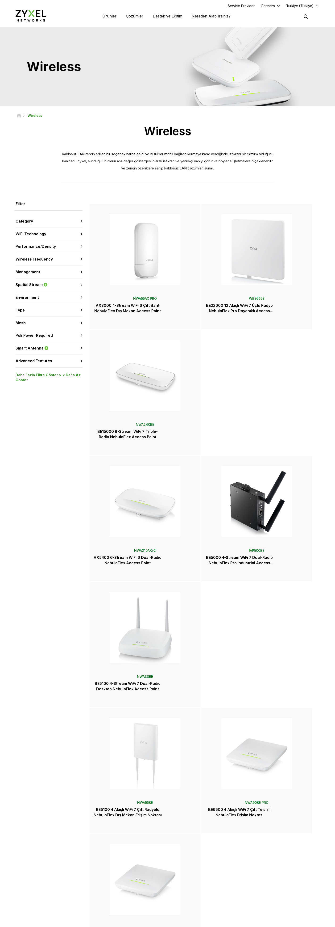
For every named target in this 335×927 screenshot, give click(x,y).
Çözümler (134, 16)
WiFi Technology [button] (31, 234)
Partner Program (271, 854)
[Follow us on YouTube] (23, 895)
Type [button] (20, 311)
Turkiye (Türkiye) (300, 6)
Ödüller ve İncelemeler (196, 881)
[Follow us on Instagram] (58, 895)
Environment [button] (27, 298)
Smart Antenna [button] (49, 349)
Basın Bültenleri (191, 873)
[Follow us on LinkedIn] (35, 895)
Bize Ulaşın (167, 811)
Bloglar (185, 897)
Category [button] (24, 222)
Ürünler (109, 16)
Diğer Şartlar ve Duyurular (118, 878)
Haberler (189, 865)
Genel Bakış (109, 846)
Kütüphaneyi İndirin (114, 862)
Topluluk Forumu (112, 854)
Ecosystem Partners (274, 862)
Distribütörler (190, 854)
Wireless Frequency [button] (34, 260)
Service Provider (241, 6)
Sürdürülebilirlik (270, 889)
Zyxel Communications (276, 904)
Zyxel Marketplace (194, 846)
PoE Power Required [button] (34, 336)
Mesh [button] (21, 323)
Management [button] (28, 273)
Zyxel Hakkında (271, 881)
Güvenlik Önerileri (113, 870)
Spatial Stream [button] (49, 285)
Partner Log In (269, 846)
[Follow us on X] (47, 895)
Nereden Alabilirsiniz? (211, 16)
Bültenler (187, 889)
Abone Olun (66, 866)
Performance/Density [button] (36, 247)
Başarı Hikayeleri (271, 897)
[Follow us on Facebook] (11, 895)
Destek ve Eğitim (167, 16)
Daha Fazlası (205, 721)
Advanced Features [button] (34, 361)
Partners (268, 6)
